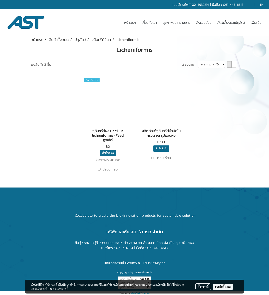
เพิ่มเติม (256, 22)
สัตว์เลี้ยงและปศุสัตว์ (231, 22)
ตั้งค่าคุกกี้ (203, 286)
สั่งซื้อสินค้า (108, 153)
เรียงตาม (190, 64)
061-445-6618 (233, 4)
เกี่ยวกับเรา (149, 22)
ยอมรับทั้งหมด (223, 286)
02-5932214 (200, 4)
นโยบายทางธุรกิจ (153, 262)
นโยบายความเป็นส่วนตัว (120, 262)
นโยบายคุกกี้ (61, 288)
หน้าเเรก (130, 22)
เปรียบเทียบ (109, 169)
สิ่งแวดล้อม (203, 22)
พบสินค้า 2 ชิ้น (41, 64)
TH (259, 4)
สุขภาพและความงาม (176, 22)
